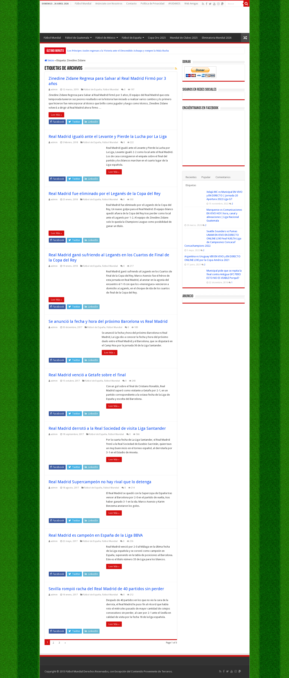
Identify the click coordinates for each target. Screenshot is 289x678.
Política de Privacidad (152, 3)
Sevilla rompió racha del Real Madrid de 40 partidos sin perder (106, 588)
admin (54, 89)
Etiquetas (191, 185)
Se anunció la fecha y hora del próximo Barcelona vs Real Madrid (108, 321)
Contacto (131, 3)
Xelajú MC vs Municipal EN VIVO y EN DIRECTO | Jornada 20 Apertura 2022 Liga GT (224, 195)
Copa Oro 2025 (157, 37)
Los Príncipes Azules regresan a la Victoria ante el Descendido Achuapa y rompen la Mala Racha (118, 50)
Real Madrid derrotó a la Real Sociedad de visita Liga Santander (107, 428)
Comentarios (223, 177)
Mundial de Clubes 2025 (183, 37)
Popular (206, 177)
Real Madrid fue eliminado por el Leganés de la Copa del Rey (105, 193)
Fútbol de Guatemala (77, 37)
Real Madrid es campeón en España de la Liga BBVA (96, 535)
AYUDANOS (174, 3)
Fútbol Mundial (83, 3)
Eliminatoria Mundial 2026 (216, 37)
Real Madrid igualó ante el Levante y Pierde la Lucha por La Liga (108, 136)
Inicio (49, 60)
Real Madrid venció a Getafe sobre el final (87, 374)
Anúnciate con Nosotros (108, 3)
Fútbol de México (105, 37)
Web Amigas (191, 3)
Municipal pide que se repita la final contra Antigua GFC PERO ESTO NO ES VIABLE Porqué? (224, 274)
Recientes (191, 177)
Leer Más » (56, 114)
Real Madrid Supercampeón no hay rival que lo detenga (100, 481)
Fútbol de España (131, 37)
